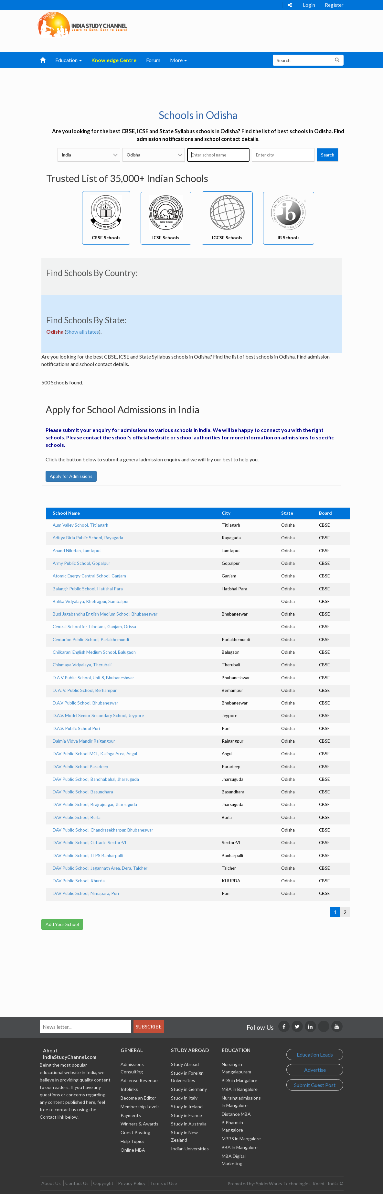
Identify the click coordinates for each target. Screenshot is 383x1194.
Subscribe (149, 1026)
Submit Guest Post (314, 1085)
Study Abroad (185, 1064)
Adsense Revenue (139, 1080)
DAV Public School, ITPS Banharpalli (88, 855)
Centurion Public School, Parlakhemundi (91, 639)
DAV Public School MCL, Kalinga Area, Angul (95, 753)
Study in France (186, 1115)
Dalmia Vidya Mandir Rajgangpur (84, 741)
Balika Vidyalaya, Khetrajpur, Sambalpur (91, 601)
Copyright (103, 1183)
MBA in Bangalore (240, 1089)
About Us (51, 1183)
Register (334, 5)
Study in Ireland (187, 1106)
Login (309, 5)
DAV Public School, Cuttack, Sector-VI (89, 842)
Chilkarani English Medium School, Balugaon (94, 652)
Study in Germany (189, 1089)
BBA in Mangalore (240, 1147)
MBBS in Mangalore (241, 1138)
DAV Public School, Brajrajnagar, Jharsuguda (95, 804)
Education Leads (315, 1054)
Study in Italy (184, 1098)
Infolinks (129, 1089)
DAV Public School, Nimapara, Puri (86, 893)
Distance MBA (236, 1114)
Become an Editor (138, 1098)
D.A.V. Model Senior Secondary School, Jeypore (98, 715)
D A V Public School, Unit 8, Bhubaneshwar (93, 677)
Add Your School (62, 924)
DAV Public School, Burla (77, 817)
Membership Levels (140, 1106)
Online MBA (133, 1150)
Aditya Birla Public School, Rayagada (88, 537)
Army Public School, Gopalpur (81, 563)
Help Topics (132, 1141)
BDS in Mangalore (239, 1080)
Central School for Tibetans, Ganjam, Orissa (94, 626)
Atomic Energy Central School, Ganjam (89, 575)
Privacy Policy (131, 1183)
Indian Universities (190, 1148)
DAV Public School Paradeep (80, 766)
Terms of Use (163, 1183)
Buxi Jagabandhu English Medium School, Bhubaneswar (105, 614)
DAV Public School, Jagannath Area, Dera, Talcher (100, 868)
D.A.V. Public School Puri (76, 728)
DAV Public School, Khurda (79, 880)
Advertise (315, 1070)
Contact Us (77, 1183)
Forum (153, 60)
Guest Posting (135, 1132)
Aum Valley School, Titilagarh (80, 525)
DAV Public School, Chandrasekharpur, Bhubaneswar (103, 830)
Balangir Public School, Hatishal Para (88, 588)
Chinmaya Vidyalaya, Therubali (82, 664)
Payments (131, 1115)
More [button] (178, 60)
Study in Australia (189, 1123)
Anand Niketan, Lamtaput (77, 550)
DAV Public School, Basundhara (83, 791)
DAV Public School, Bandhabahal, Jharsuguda (96, 779)
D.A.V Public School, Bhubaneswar (85, 702)
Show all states (82, 331)
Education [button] (68, 60)
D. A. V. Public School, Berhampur (85, 690)
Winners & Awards (139, 1123)
